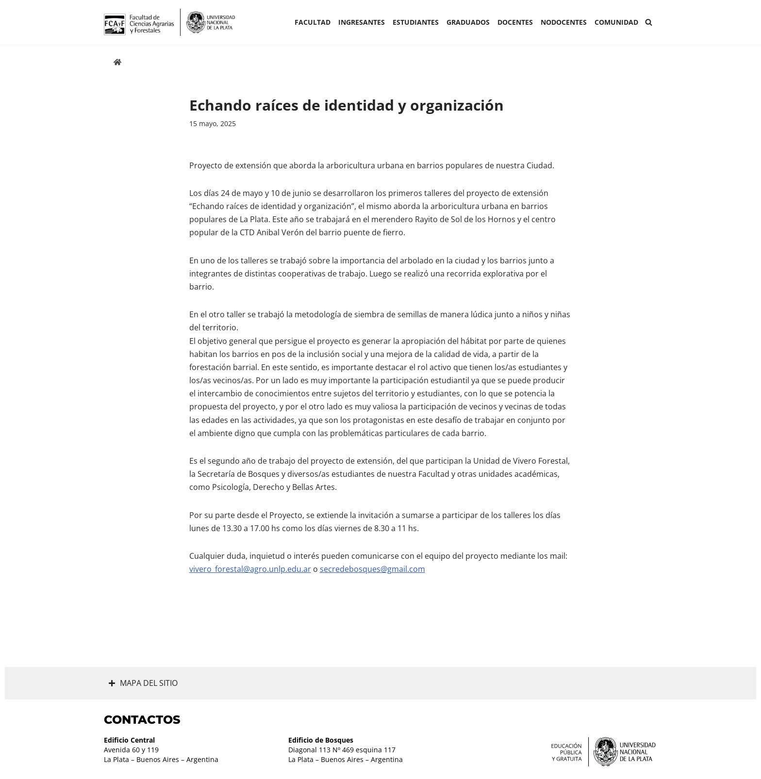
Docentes (515, 22)
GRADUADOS (468, 22)
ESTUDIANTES (416, 22)
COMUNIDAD (616, 22)
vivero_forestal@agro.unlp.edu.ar (250, 569)
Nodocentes (564, 22)
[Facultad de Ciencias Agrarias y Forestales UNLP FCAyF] (169, 22)
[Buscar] (648, 22)
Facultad (313, 22)
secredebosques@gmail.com (372, 569)
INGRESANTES (361, 22)
